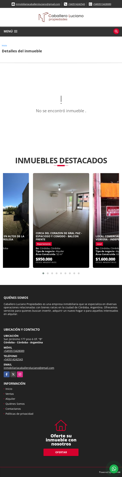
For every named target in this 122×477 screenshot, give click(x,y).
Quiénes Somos (15, 403)
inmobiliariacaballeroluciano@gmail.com (38, 4)
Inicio (4, 45)
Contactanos (13, 408)
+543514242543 (76, 4)
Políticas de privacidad (19, 413)
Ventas (10, 394)
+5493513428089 (102, 4)
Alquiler (10, 399)
